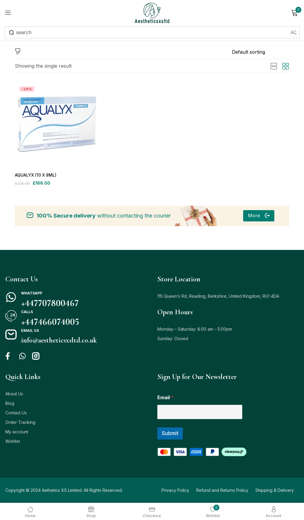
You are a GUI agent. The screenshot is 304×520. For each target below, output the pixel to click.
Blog (9, 404)
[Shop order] (260, 52)
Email (165, 398)
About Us (14, 394)
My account (16, 432)
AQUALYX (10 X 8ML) (35, 175)
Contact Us (16, 413)
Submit (170, 434)
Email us (30, 331)
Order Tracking (20, 423)
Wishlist (12, 442)
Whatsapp (31, 294)
